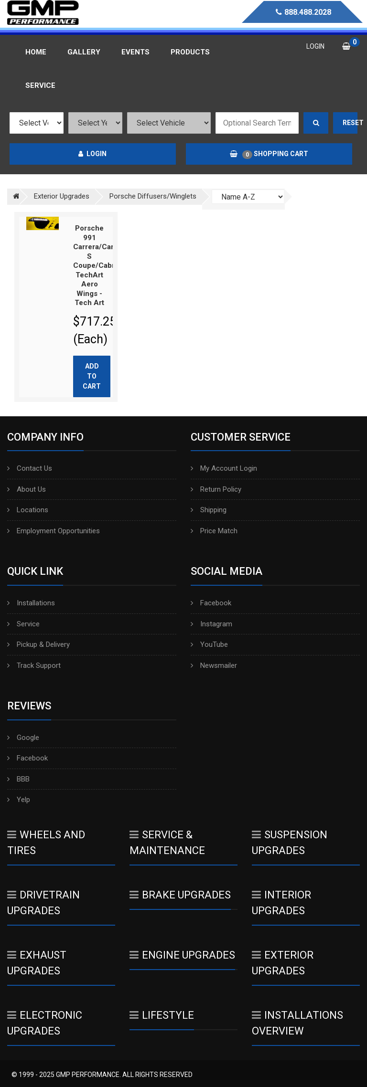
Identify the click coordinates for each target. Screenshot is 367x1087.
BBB (18, 779)
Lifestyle (162, 1015)
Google (23, 737)
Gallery (83, 52)
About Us (26, 489)
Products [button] (190, 52)
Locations (27, 510)
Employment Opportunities (53, 531)
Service (23, 624)
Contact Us (29, 468)
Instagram (211, 624)
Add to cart (92, 376)
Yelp (18, 799)
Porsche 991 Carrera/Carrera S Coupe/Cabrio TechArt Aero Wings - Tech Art (100, 265)
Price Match (214, 531)
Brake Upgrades (180, 895)
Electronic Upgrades (44, 1023)
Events (135, 52)
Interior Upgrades (281, 903)
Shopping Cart (269, 154)
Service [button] (40, 85)
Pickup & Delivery (38, 644)
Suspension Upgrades (289, 842)
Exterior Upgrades (282, 963)
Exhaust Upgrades (36, 963)
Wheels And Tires (46, 842)
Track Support (34, 665)
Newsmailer (214, 665)
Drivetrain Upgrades (43, 903)
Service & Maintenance (167, 842)
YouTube (209, 644)
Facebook (211, 603)
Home (35, 52)
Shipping (209, 510)
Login (92, 154)
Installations (31, 603)
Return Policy (216, 489)
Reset (350, 123)
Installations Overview (297, 1023)
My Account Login (224, 468)
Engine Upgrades (182, 955)
